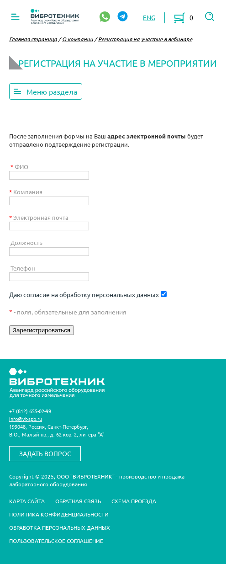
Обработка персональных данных (59, 527)
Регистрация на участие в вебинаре (145, 39)
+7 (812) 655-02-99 (30, 411)
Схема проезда (133, 501)
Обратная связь (78, 501)
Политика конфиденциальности (59, 514)
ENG (149, 17)
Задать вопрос (45, 453)
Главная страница (33, 39)
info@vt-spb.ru (25, 418)
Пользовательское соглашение (56, 540)
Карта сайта (27, 501)
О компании (77, 39)
